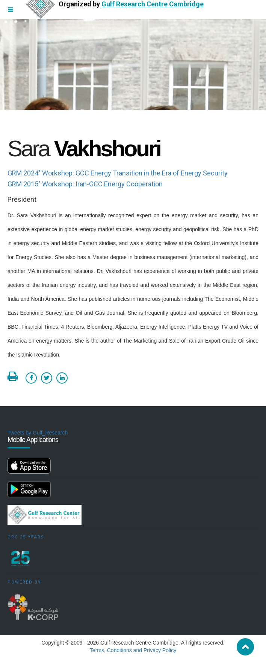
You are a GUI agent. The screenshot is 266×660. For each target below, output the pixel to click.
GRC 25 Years (26, 537)
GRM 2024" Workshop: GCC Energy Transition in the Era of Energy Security (118, 173)
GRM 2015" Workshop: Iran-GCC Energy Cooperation (85, 184)
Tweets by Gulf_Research (38, 433)
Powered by (24, 582)
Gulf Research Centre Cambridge (152, 4)
